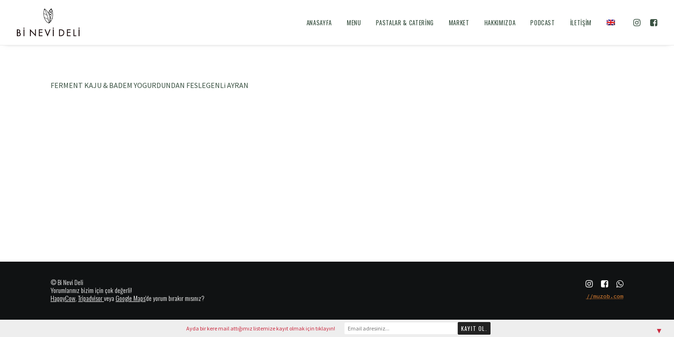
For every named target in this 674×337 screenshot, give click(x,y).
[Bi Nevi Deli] (48, 22)
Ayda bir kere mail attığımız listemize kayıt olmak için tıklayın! (260, 328)
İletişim (581, 22)
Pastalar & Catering (404, 22)
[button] (638, 22)
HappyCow (63, 298)
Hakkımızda (500, 22)
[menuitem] (319, 22)
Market (459, 22)
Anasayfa (319, 22)
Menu (354, 22)
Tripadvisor (90, 298)
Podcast (542, 22)
